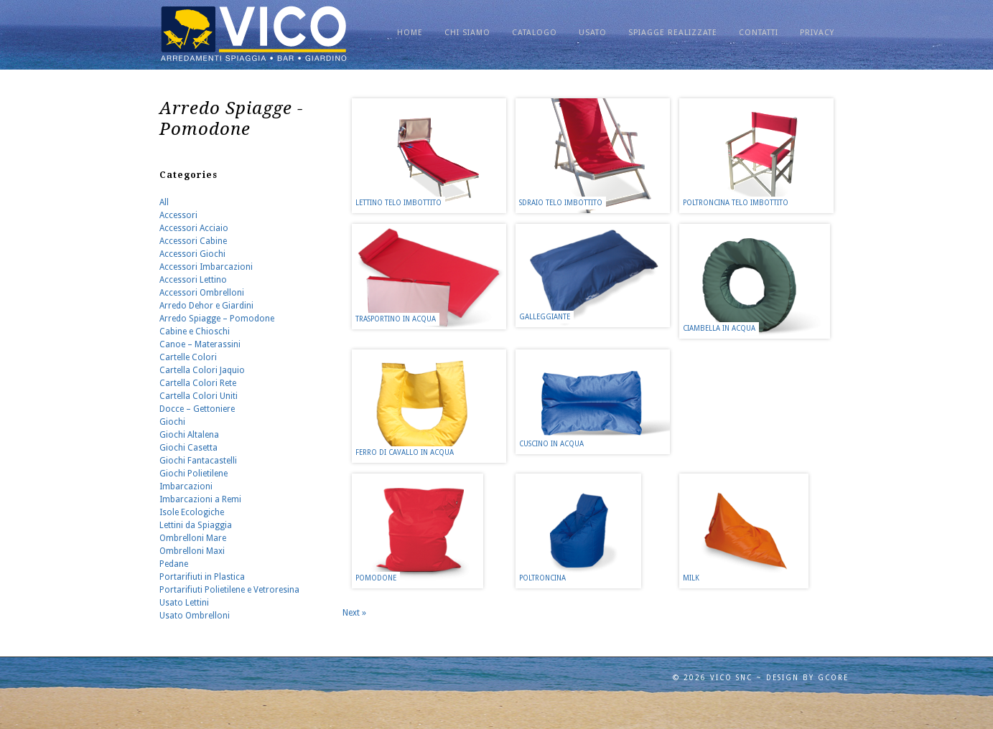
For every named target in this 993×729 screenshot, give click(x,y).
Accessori (178, 215)
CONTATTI (758, 33)
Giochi (172, 422)
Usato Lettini (184, 603)
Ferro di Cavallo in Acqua (404, 452)
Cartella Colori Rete (197, 383)
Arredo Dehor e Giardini (206, 306)
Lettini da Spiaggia (195, 525)
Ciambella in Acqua (719, 328)
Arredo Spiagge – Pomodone (216, 319)
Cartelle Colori (188, 357)
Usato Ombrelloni (194, 616)
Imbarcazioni (186, 486)
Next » (354, 613)
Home (410, 33)
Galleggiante (544, 317)
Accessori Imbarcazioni (206, 267)
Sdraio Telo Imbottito (560, 203)
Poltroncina (542, 578)
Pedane (173, 564)
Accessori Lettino (193, 280)
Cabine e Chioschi (194, 331)
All (164, 202)
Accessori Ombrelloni (201, 293)
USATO (593, 33)
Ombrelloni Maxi (192, 551)
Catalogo (534, 33)
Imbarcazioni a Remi (200, 499)
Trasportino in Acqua (395, 319)
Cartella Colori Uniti (198, 396)
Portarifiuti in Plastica (202, 577)
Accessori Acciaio (193, 228)
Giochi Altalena (189, 435)
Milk (691, 578)
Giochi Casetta (188, 448)
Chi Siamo (467, 33)
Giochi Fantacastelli (198, 461)
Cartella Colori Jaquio (202, 370)
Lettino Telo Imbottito (398, 203)
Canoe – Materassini (200, 344)
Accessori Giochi (192, 254)
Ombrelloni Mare (192, 538)
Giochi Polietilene (193, 474)
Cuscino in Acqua (551, 444)
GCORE (833, 678)
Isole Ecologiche (191, 512)
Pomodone (375, 578)
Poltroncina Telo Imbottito (735, 203)
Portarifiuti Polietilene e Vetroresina (229, 590)
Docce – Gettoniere (197, 409)
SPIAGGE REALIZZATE (672, 33)
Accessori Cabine (193, 241)
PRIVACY (817, 33)
